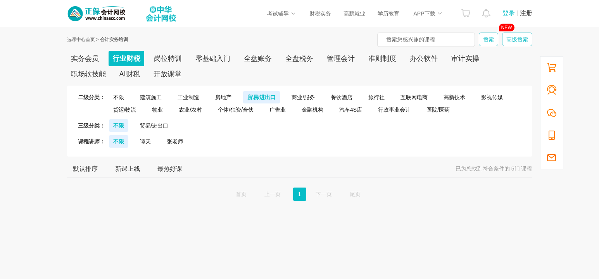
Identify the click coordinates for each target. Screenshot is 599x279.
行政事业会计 (394, 110)
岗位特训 (168, 58)
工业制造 (188, 97)
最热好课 (169, 168)
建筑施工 (151, 97)
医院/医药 (438, 110)
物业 (157, 110)
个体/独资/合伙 (236, 110)
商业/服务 (303, 97)
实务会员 (85, 58)
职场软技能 (88, 74)
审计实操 (465, 58)
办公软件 (424, 58)
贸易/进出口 (261, 97)
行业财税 (126, 58)
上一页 (272, 194)
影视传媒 (492, 97)
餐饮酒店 (341, 97)
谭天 (145, 141)
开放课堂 (167, 74)
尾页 (355, 194)
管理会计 (341, 58)
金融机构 (312, 110)
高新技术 (454, 97)
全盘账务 (258, 58)
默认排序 (85, 168)
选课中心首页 (81, 39)
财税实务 (320, 13)
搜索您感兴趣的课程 (410, 39)
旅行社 (376, 97)
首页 (241, 194)
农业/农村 (190, 110)
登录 (508, 13)
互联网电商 (414, 97)
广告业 (277, 110)
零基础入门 (212, 58)
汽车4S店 (350, 110)
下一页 (324, 194)
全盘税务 (299, 58)
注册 (526, 13)
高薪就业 (354, 13)
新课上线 (127, 168)
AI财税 (129, 74)
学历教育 (388, 13)
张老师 (175, 141)
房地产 (223, 97)
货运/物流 (124, 110)
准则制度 (382, 58)
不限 (118, 97)
